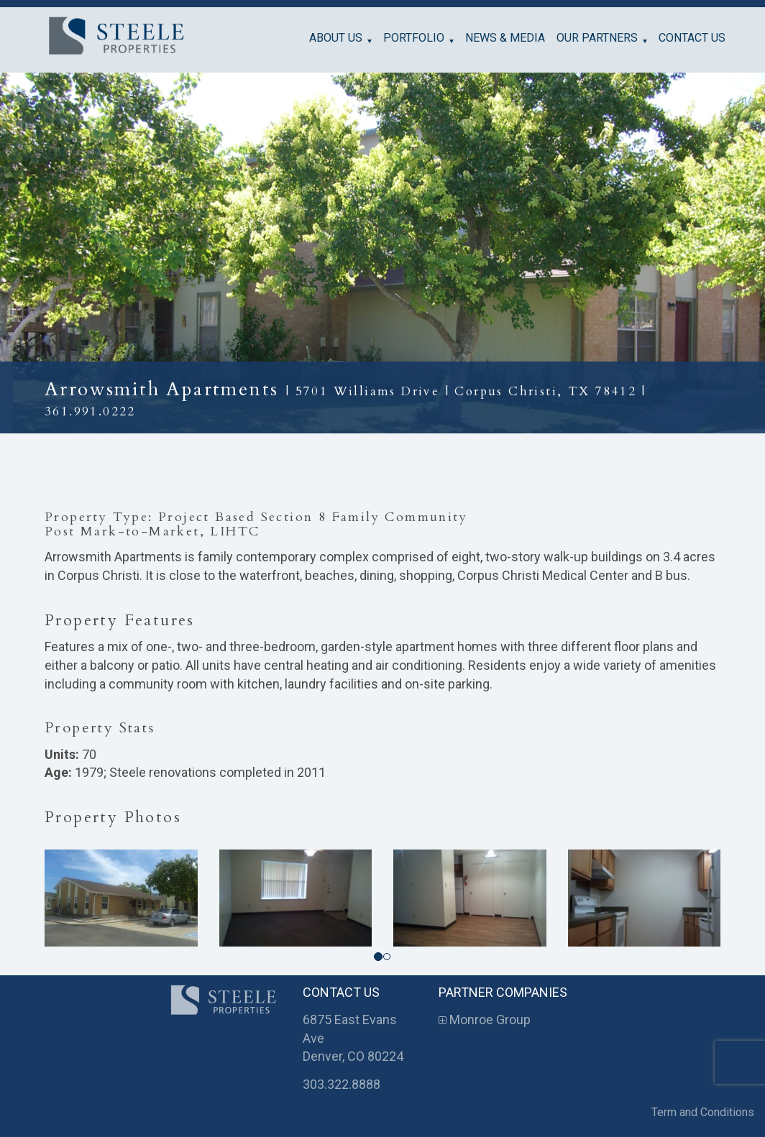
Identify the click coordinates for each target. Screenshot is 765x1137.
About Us (335, 38)
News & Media (505, 38)
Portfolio (413, 38)
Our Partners (597, 38)
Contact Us (692, 38)
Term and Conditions (702, 1112)
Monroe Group (485, 1019)
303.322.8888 (341, 1084)
